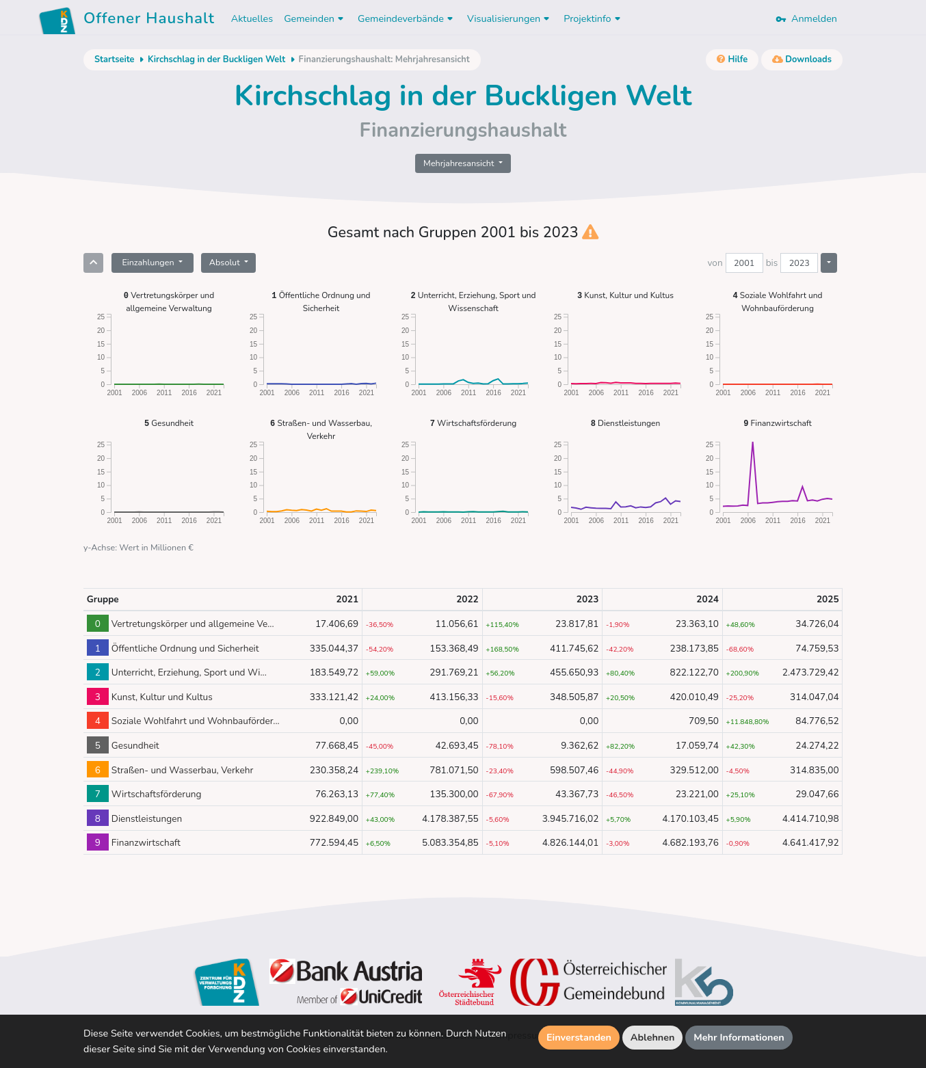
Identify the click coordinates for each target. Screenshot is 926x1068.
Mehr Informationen (738, 1037)
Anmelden (806, 18)
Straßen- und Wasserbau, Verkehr (321, 429)
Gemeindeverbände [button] (407, 18)
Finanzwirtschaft (777, 423)
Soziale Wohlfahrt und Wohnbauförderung (778, 301)
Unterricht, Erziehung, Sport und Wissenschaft (472, 301)
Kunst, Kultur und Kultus (625, 295)
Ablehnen (653, 1037)
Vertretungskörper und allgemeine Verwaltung (169, 301)
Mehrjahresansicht (460, 163)
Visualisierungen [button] (510, 18)
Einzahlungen (149, 262)
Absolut (225, 262)
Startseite (114, 59)
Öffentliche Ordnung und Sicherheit (321, 301)
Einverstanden (578, 1037)
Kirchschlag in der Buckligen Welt (216, 59)
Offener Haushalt (149, 20)
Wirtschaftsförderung (473, 423)
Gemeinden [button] (315, 18)
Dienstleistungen (626, 423)
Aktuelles (252, 18)
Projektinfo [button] (593, 18)
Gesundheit (169, 423)
